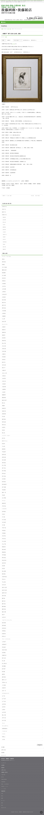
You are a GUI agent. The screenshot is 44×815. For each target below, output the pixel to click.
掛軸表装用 (3, 791)
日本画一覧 (4, 206)
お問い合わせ (3, 749)
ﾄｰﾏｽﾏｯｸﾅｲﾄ (4, 508)
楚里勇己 (4, 449)
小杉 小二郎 (4, 373)
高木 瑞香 (4, 459)
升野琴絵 (4, 630)
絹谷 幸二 (4, 362)
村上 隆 (3, 660)
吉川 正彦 (4, 720)
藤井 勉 (3, 598)
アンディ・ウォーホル (6, 256)
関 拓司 (3, 443)
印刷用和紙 (3, 781)
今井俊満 (4, 283)
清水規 (3, 430)
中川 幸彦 (4, 519)
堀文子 (3, 614)
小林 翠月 (4, 378)
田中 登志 (4, 476)
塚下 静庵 (4, 487)
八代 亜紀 (4, 685)
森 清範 (3, 671)
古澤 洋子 (4, 239)
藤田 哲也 (4, 609)
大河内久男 (4, 294)
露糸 (2, 805)
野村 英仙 (4, 557)
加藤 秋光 (4, 332)
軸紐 (2, 802)
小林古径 (4, 375)
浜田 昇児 (4, 563)
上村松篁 (4, 291)
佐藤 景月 (4, 408)
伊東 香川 (4, 278)
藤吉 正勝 (4, 611)
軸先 (2, 795)
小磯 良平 (4, 370)
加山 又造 (4, 343)
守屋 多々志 (4, 234)
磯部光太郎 (4, 269)
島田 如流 (4, 421)
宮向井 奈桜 (4, 649)
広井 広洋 (4, 584)
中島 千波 (4, 527)
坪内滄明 (4, 489)
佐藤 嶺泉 (4, 413)
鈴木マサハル (4, 440)
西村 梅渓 (4, 549)
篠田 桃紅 (4, 217)
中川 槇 (3, 516)
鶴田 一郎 (4, 492)
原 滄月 (3, 568)
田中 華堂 (4, 470)
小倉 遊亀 (4, 310)
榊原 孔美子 (4, 400)
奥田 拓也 (4, 307)
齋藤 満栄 (4, 397)
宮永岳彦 (4, 647)
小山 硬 (3, 318)
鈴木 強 (3, 438)
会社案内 (2, 752)
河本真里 (4, 356)
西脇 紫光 (4, 552)
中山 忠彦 (4, 541)
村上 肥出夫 (4, 663)
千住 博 (4, 224)
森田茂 (3, 674)
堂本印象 (4, 511)
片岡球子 (4, 326)
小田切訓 (4, 313)
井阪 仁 (3, 259)
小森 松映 (4, 386)
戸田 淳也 (4, 506)
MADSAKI (4, 628)
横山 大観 (4, 715)
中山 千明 (4, 544)
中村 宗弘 (4, 538)
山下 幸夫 (4, 701)
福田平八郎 (4, 592)
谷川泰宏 (4, 478)
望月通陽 (4, 666)
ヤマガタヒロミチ (5, 693)
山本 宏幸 (4, 712)
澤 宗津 (3, 416)
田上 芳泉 (4, 465)
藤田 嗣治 (4, 606)
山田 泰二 (4, 706)
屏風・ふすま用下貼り (5, 784)
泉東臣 (3, 264)
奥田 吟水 (4, 302)
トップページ (3, 762)
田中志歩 (4, 473)
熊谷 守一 (4, 367)
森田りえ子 (4, 679)
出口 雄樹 (4, 275)
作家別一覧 (4, 214)
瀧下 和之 (4, 468)
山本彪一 (4, 709)
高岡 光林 (4, 457)
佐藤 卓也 (4, 411)
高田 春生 (4, 462)
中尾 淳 (3, 514)
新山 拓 (3, 432)
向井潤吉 (4, 652)
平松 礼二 (4, 579)
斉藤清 (3, 405)
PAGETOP (40, 744)
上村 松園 (4, 289)
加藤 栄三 (4, 329)
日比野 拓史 (4, 576)
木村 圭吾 (4, 364)
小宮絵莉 (4, 383)
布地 (2, 793)
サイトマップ (3, 755)
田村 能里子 (4, 484)
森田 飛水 (4, 677)
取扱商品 (2, 767)
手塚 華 (4, 244)
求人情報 (2, 747)
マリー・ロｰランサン (6, 639)
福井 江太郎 (4, 587)
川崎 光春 (4, 348)
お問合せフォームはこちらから (37, 19)
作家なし (4, 736)
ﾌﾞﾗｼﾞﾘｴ (3, 733)
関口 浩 (3, 402)
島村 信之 (4, 424)
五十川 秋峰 (4, 267)
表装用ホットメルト (4, 786)
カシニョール (4, 324)
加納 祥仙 (4, 340)
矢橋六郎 (4, 687)
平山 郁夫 (4, 582)
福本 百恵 (4, 595)
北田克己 (4, 359)
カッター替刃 (3, 788)
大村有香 (4, 297)
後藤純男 (4, 394)
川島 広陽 (4, 351)
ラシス (3, 723)
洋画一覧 (4, 209)
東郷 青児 (4, 249)
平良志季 (4, 451)
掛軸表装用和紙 (4, 779)
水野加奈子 (4, 644)
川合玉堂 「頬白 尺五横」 (37, 195)
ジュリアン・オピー (6, 435)
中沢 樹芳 (4, 522)
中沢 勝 (3, 525)
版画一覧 (4, 211)
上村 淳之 (4, 286)
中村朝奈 (4, 533)
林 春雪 (3, 565)
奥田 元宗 (4, 305)
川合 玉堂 (4, 346)
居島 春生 (4, 261)
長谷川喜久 (4, 560)
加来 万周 (4, 246)
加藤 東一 (4, 335)
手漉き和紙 (3, 774)
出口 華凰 (4, 497)
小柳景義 (4, 389)
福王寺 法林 (4, 590)
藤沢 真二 (4, 601)
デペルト (4, 500)
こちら (13, 43)
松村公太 (4, 636)
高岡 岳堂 (4, 454)
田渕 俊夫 (4, 481)
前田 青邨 (4, 229)
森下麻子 (4, 668)
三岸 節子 (4, 641)
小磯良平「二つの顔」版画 (6, 195)
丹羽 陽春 (4, 554)
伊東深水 (4, 280)
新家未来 (4, 546)
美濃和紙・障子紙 (4, 772)
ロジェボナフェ (5, 725)
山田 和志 (4, 704)
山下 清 (3, 695)
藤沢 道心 (4, 603)
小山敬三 (4, 392)
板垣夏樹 (4, 272)
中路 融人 (4, 530)
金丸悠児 (4, 337)
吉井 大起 (4, 717)
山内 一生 (4, 690)
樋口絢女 (4, 573)
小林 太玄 (4, 381)
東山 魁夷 (4, 219)
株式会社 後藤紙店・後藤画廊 (20, 811)
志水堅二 (4, 427)
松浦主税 (4, 633)
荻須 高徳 (4, 299)
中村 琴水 (4, 535)
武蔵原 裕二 (4, 655)
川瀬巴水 (4, 354)
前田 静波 (4, 625)
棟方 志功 (4, 222)
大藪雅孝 (4, 316)
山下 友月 (4, 698)
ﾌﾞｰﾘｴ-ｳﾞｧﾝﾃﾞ (4, 731)
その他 (3, 739)
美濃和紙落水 (4, 728)
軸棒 (2, 798)
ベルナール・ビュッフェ (7, 620)
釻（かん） (3, 800)
